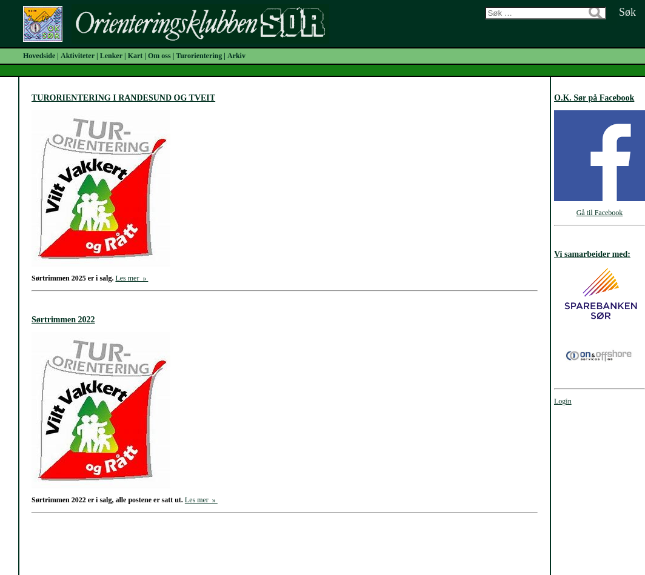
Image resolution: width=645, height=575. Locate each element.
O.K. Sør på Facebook (594, 97)
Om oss (159, 56)
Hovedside (39, 56)
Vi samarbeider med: (592, 254)
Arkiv (236, 56)
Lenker (111, 56)
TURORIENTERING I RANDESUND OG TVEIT (123, 97)
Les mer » (131, 278)
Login (563, 401)
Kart (135, 56)
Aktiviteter (78, 56)
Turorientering (199, 56)
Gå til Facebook (599, 212)
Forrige (207, 541)
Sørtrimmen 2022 (63, 319)
